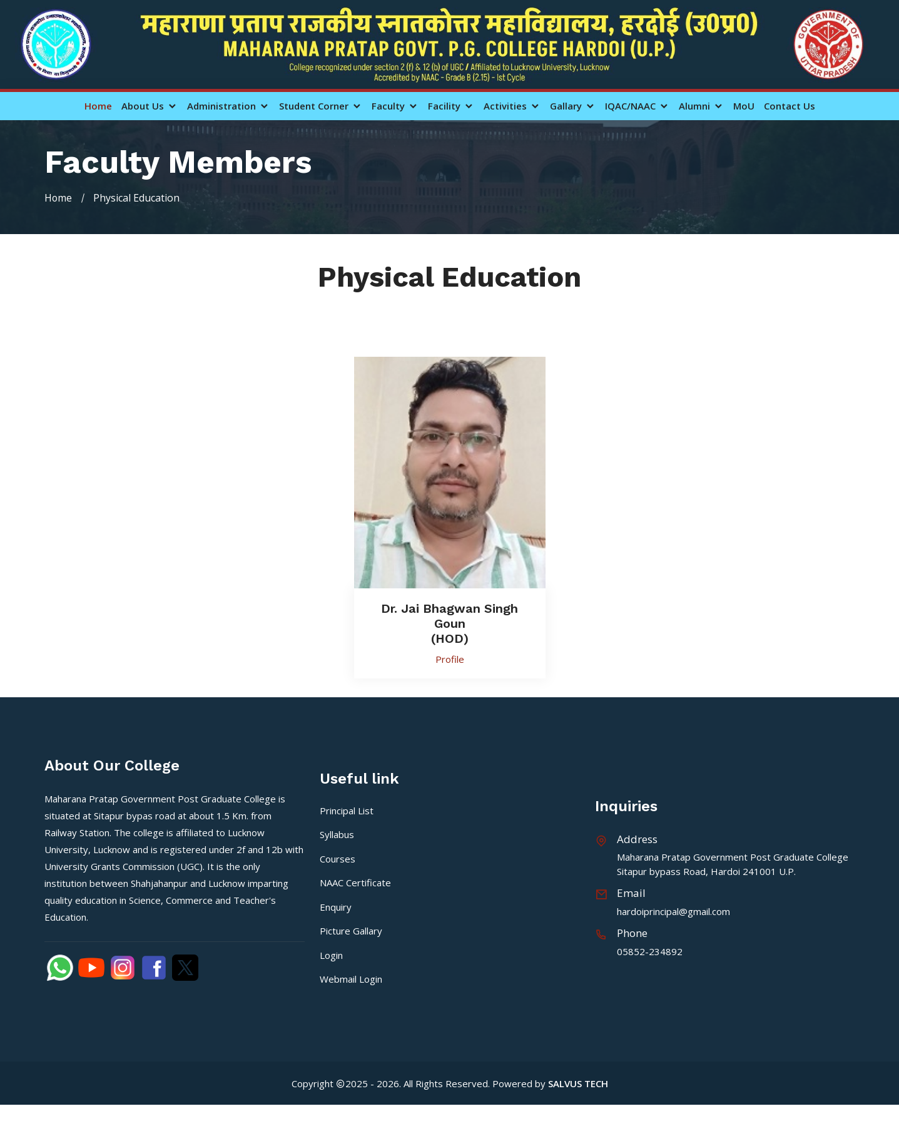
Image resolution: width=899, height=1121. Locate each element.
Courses (337, 858)
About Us (149, 106)
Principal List (346, 810)
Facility (451, 106)
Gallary (573, 106)
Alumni (701, 106)
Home (98, 106)
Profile (449, 658)
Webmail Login (351, 979)
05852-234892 (650, 950)
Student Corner (320, 106)
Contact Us (789, 106)
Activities (512, 106)
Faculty (395, 106)
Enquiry (336, 906)
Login (331, 954)
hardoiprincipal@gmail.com (673, 910)
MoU (743, 106)
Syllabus (337, 834)
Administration (228, 106)
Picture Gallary (351, 930)
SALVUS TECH (578, 1083)
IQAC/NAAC (637, 106)
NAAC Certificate (355, 882)
